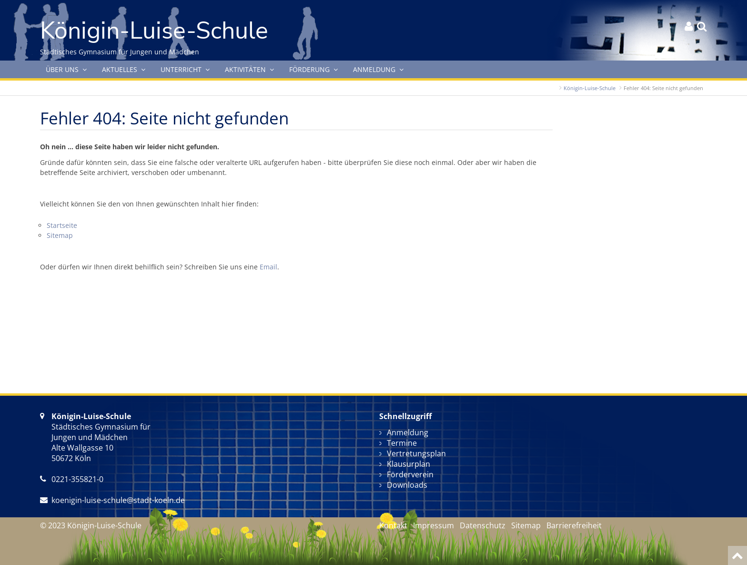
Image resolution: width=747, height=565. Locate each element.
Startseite (62, 225)
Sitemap (60, 235)
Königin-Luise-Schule (590, 88)
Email (268, 266)
